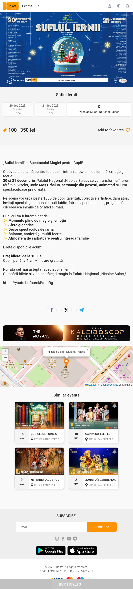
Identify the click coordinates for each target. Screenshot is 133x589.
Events (27, 6)
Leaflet (90, 384)
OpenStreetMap (109, 384)
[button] (66, 363)
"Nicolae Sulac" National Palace (99, 112)
